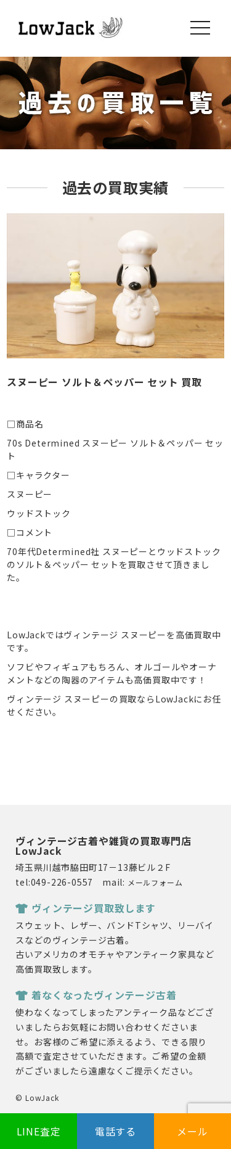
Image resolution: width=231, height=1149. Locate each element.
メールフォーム (155, 882)
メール (192, 1131)
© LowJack (37, 1097)
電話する (115, 1131)
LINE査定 (39, 1131)
